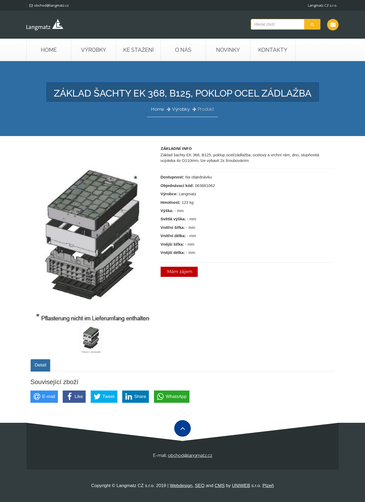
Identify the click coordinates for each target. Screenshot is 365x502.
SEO (200, 485)
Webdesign (181, 485)
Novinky (228, 50)
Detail (40, 365)
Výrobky (181, 109)
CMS (220, 485)
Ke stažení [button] (138, 50)
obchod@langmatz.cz (49, 5)
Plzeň (268, 485)
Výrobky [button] (93, 50)
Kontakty (272, 50)
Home (49, 50)
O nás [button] (183, 50)
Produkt (206, 109)
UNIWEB (241, 485)
